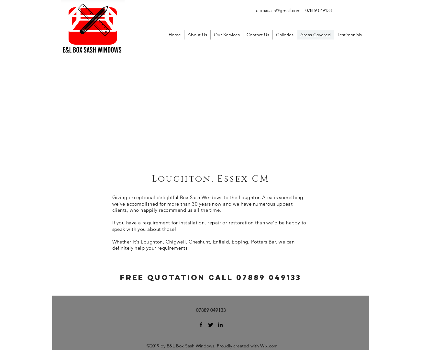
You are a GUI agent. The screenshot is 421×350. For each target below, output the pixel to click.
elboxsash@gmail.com (278, 10)
